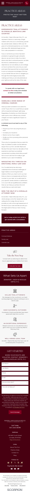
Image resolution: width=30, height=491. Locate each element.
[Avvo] (21, 462)
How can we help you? (8, 387)
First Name (5, 363)
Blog (15, 455)
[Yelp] (18, 462)
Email (3, 377)
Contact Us (15, 452)
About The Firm (15, 447)
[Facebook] (11, 462)
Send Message (15, 412)
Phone (4, 373)
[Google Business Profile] (8, 462)
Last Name (5, 368)
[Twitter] (15, 462)
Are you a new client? (8, 382)
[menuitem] (15, 236)
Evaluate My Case (15, 266)
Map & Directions (15, 440)
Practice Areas (15, 450)
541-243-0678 (15, 428)
